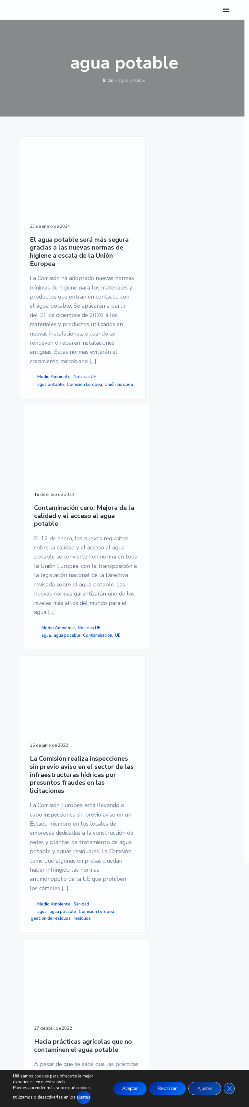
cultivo (171, 737)
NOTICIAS (102, 931)
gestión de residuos (89, 735)
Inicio (108, 80)
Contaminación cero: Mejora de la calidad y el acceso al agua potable (174, 233)
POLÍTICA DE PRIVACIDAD (194, 931)
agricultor (169, 724)
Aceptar (123, 1089)
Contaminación (200, 384)
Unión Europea (45, 425)
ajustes (83, 1098)
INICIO (98, 922)
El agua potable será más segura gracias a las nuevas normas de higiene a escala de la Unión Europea (68, 241)
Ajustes (203, 1089)
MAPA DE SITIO (181, 954)
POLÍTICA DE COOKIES (189, 938)
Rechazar (163, 1089)
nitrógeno (168, 744)
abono (151, 724)
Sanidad (81, 720)
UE (140, 390)
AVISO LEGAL (179, 922)
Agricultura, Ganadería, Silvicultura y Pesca (174, 706)
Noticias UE (85, 411)
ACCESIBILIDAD (182, 946)
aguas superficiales (199, 730)
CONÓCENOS (106, 970)
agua (149, 384)
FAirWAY (147, 744)
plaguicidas (192, 744)
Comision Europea (84, 419)
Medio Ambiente (54, 411)
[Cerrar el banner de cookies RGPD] (229, 1089)
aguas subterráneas (158, 730)
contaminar (151, 737)
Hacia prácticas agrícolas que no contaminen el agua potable (177, 544)
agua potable (50, 419)
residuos (39, 741)
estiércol (190, 737)
